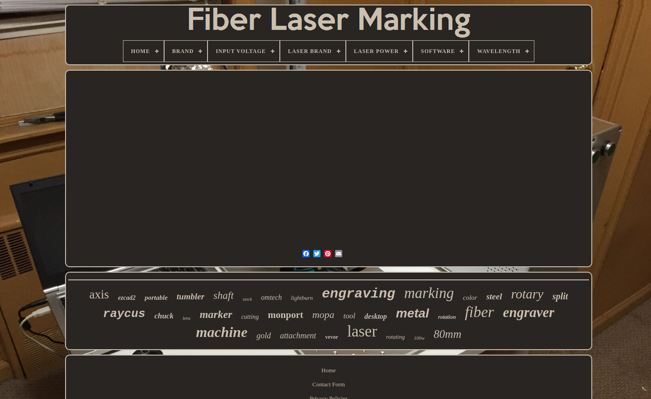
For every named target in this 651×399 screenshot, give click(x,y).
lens (187, 318)
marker (216, 314)
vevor (331, 337)
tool (349, 316)
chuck (164, 316)
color (470, 297)
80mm (447, 334)
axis (99, 294)
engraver (529, 312)
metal (412, 313)
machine (222, 332)
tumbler (190, 296)
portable (156, 297)
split (560, 296)
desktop (375, 316)
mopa (323, 314)
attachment (298, 335)
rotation (447, 317)
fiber (479, 311)
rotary (527, 294)
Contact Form (328, 384)
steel (494, 296)
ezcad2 (127, 297)
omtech (271, 297)
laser (362, 331)
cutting (250, 316)
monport (285, 314)
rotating (395, 336)
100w (419, 338)
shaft (223, 295)
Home (328, 370)
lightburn (302, 297)
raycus (124, 314)
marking (429, 293)
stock (247, 299)
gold (263, 335)
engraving (358, 294)
